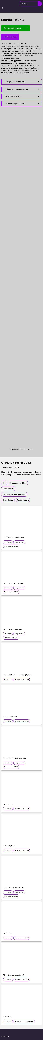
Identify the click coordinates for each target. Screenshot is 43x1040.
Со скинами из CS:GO (11, 546)
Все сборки (8, 542)
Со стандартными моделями (24, 1021)
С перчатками (19, 542)
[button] (2, 8)
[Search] (40, 3)
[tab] (21, 82)
